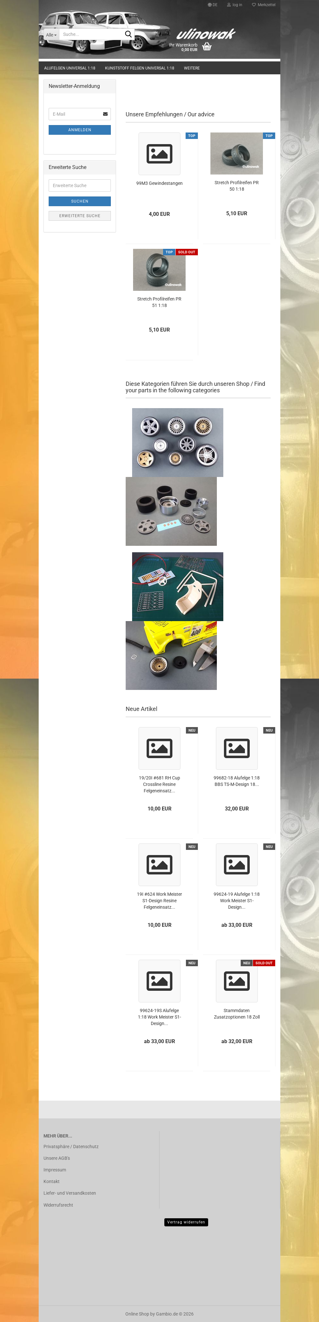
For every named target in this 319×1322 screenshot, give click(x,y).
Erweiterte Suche (80, 216)
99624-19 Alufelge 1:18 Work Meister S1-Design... (237, 901)
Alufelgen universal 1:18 (69, 68)
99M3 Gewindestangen (159, 183)
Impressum (55, 1169)
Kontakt (52, 1181)
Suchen (80, 201)
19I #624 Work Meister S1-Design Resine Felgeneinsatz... (159, 901)
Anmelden (80, 130)
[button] (212, 5)
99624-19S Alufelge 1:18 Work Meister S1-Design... (159, 1017)
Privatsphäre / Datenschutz (71, 1146)
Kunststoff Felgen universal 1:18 (139, 68)
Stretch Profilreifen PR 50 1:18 (237, 186)
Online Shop (137, 1314)
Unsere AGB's (57, 1158)
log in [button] (234, 5)
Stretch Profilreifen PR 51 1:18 (159, 302)
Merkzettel (264, 5)
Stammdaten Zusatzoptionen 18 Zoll (237, 1014)
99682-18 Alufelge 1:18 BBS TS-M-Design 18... (237, 781)
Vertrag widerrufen (186, 1222)
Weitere (192, 68)
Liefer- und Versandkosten (70, 1193)
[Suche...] (51, 34)
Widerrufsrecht (58, 1205)
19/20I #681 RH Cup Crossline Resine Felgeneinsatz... (159, 784)
